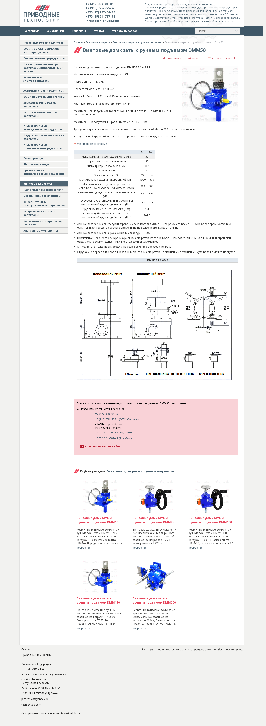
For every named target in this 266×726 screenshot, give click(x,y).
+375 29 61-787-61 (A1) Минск (114, 438)
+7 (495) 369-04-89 (106, 413)
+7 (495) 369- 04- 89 (99, 4)
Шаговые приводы (36, 164)
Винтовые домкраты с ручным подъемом (137, 42)
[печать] (194, 58)
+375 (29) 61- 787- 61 (100, 16)
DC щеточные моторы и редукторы (39, 213)
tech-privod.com (31, 704)
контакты (79, 31)
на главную (31, 31)
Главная (78, 42)
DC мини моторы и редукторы (44, 96)
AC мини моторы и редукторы (43, 90)
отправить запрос (124, 31)
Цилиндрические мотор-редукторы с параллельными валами (43, 68)
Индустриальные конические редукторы (43, 137)
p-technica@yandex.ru (34, 699)
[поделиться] (172, 58)
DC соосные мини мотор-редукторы (40, 114)
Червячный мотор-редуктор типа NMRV (43, 222)
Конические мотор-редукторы (44, 58)
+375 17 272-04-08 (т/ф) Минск (114, 432)
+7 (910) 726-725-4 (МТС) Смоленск (117, 419)
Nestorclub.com (72, 713)
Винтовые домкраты (37, 183)
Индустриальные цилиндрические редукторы (43, 127)
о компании (55, 31)
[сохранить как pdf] (221, 58)
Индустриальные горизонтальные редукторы (42, 146)
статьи (99, 31)
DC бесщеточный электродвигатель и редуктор (44, 203)
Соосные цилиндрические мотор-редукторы (41, 50)
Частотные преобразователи (43, 190)
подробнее (84, 547)
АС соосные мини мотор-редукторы (40, 104)
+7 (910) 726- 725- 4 (99, 8)
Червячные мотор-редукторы (43, 42)
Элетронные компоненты (40, 230)
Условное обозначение (92, 143)
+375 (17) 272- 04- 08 (100, 12)
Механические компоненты (42, 195)
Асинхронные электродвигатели (36, 79)
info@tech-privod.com (102, 21)
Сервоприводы (33, 158)
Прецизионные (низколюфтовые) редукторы (43, 172)
